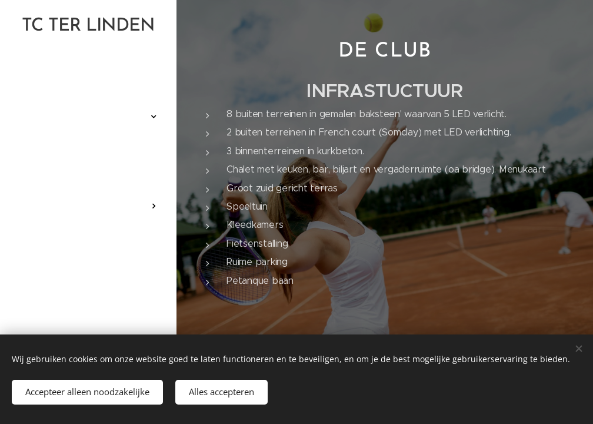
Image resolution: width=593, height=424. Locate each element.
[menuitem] (88, 81)
